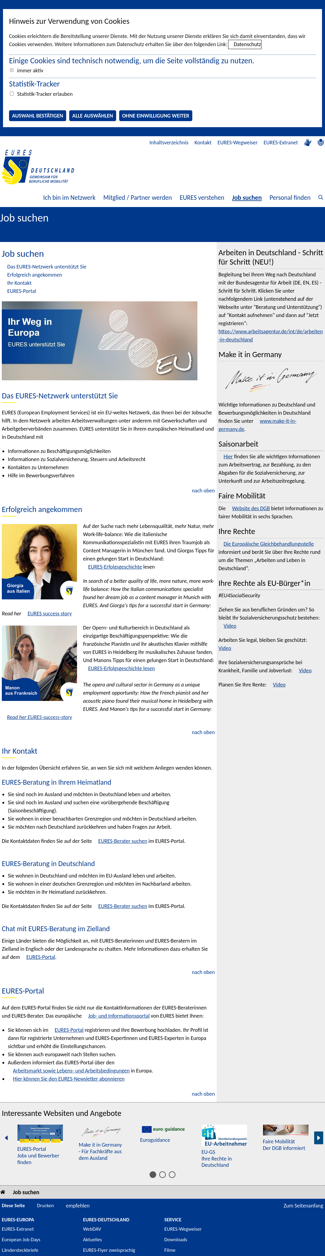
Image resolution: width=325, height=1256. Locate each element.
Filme (169, 1250)
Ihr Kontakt (19, 283)
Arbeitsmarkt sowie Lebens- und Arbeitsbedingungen (71, 1070)
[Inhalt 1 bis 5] (153, 1174)
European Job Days (21, 1239)
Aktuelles (92, 1239)
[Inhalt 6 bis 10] (162, 1174)
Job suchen (247, 197)
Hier (228, 456)
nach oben (203, 490)
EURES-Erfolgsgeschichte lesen (121, 668)
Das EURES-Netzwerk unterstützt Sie (46, 266)
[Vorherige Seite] (6, 1138)
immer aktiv (30, 70)
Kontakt (202, 142)
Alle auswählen (92, 115)
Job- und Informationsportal (119, 1016)
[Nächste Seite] (318, 1138)
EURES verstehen (202, 197)
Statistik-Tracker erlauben (45, 94)
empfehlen (78, 1205)
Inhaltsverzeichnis (169, 142)
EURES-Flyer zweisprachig (109, 1250)
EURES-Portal (21, 291)
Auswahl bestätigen (37, 115)
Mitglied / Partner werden (137, 197)
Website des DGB (251, 508)
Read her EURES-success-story (39, 717)
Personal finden (290, 197)
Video (230, 626)
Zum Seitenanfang (303, 1205)
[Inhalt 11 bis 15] (172, 1174)
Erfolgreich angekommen (34, 275)
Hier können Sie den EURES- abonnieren (69, 1078)
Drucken (45, 1205)
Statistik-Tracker (34, 84)
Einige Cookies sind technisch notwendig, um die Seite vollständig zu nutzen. (131, 60)
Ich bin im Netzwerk (69, 197)
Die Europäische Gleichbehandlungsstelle (269, 544)
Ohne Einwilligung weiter (155, 115)
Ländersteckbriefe (20, 1250)
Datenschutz (247, 44)
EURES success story (50, 613)
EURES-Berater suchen (122, 841)
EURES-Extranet (281, 142)
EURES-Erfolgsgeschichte (115, 567)
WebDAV (92, 1229)
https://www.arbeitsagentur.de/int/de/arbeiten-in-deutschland (270, 335)
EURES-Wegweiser (238, 142)
